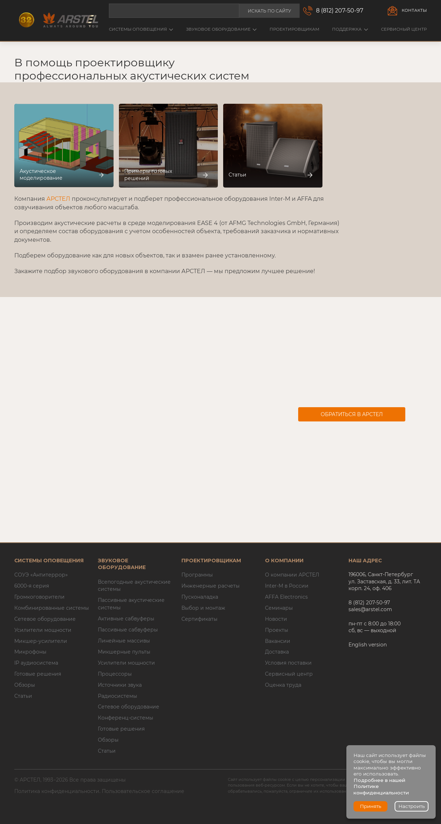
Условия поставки (288, 663)
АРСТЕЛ (58, 198)
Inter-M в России (287, 586)
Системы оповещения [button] (141, 29)
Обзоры (24, 685)
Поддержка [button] (350, 29)
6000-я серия (31, 586)
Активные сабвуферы (126, 618)
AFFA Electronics (286, 597)
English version (368, 645)
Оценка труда (283, 685)
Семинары (279, 608)
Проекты (276, 630)
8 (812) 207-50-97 (339, 10)
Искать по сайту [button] (269, 11)
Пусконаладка (199, 597)
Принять (370, 806)
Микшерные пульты (124, 652)
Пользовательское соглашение (143, 791)
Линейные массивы (124, 641)
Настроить (412, 806)
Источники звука (120, 685)
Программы (197, 575)
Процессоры (115, 674)
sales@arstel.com (370, 609)
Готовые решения (37, 674)
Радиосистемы (117, 696)
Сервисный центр (404, 29)
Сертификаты (199, 619)
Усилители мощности (42, 630)
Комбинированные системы (51, 608)
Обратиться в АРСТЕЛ (352, 414)
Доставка (277, 652)
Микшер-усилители (40, 641)
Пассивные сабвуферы (128, 630)
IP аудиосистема (36, 663)
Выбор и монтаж (203, 608)
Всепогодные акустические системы (134, 585)
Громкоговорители (39, 597)
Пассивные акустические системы (131, 603)
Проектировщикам (294, 29)
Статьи (23, 696)
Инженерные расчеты (210, 586)
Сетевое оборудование (45, 619)
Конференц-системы (125, 718)
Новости (276, 619)
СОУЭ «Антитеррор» (41, 575)
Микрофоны (30, 652)
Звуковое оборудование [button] (221, 29)
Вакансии (277, 641)
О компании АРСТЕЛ (292, 575)
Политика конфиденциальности (56, 791)
